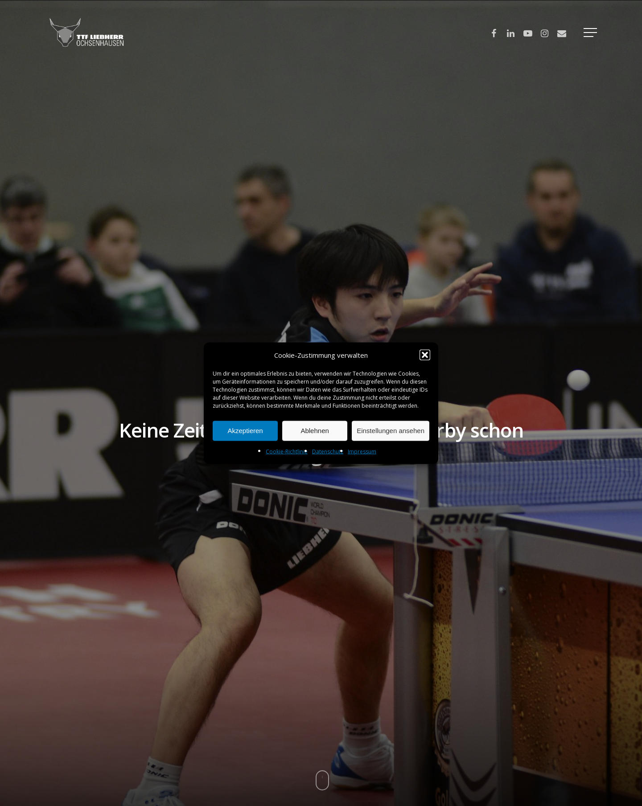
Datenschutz (327, 451)
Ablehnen (314, 430)
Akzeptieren (245, 430)
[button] (424, 354)
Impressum (362, 451)
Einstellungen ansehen (390, 430)
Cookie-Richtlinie (287, 451)
